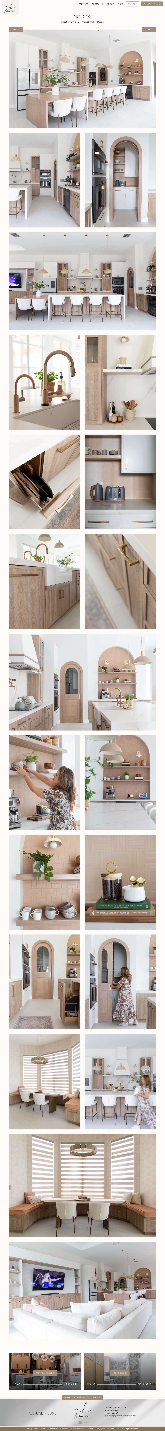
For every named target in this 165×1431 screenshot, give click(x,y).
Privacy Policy (32, 1429)
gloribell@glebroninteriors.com (120, 1416)
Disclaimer (64, 1429)
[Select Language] (132, 4)
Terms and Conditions (49, 1429)
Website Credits (77, 1429)
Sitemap (90, 1429)
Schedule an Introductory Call (82, 1397)
